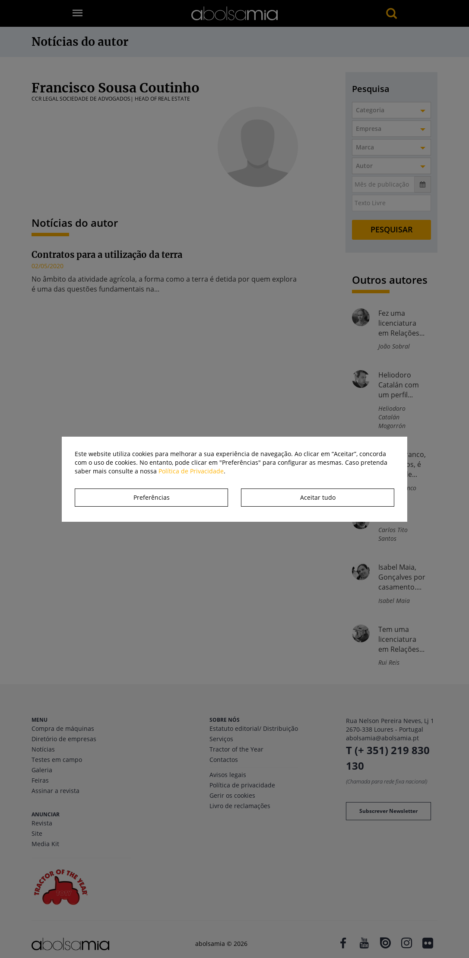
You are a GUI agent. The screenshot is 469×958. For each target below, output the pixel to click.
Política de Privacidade (191, 471)
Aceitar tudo (318, 497)
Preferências (151, 497)
